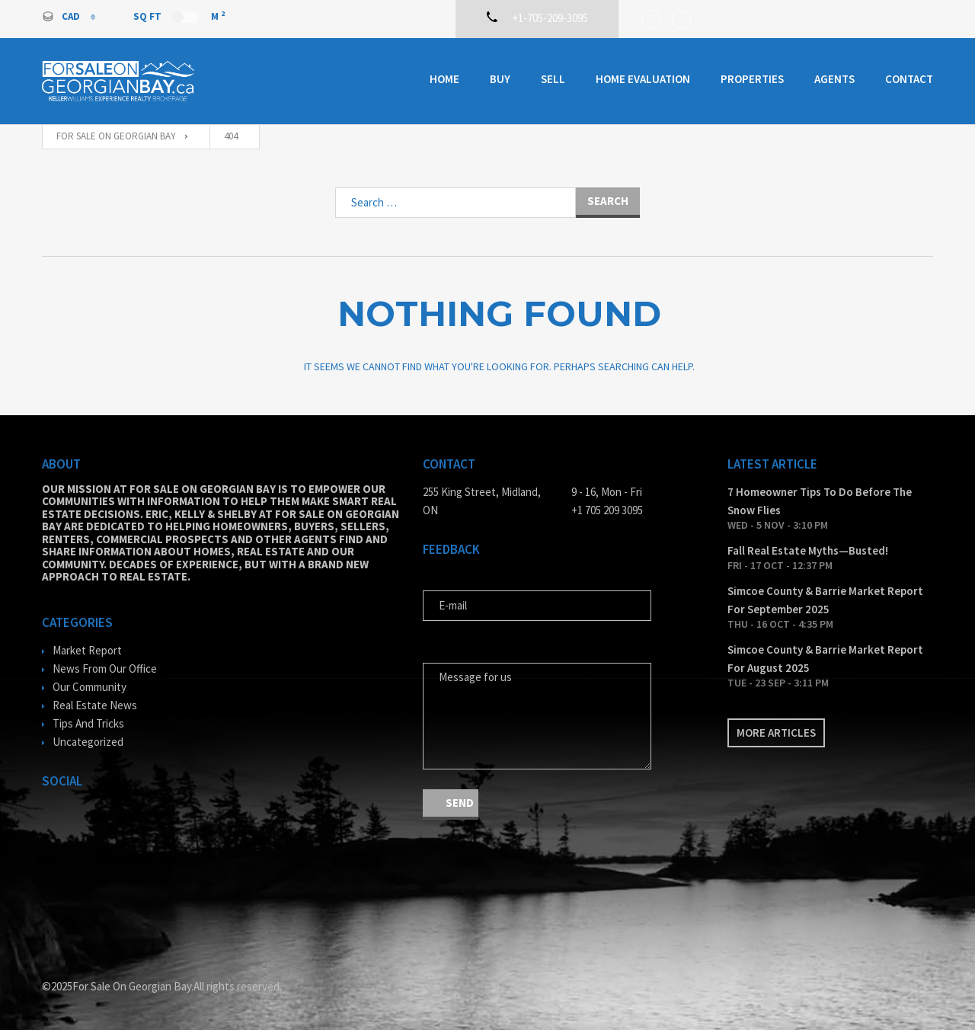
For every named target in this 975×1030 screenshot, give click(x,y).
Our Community (89, 687)
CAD (62, 16)
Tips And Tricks (88, 723)
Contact (909, 79)
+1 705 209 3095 (607, 510)
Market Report (87, 650)
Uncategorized (88, 741)
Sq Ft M (179, 16)
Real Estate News (95, 705)
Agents (834, 79)
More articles (776, 732)
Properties (752, 79)
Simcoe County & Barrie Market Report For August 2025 (825, 658)
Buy (500, 79)
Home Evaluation (643, 79)
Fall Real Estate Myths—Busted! (807, 550)
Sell (553, 79)
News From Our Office (105, 668)
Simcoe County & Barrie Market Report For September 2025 (825, 600)
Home (444, 79)
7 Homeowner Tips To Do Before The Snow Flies (819, 501)
